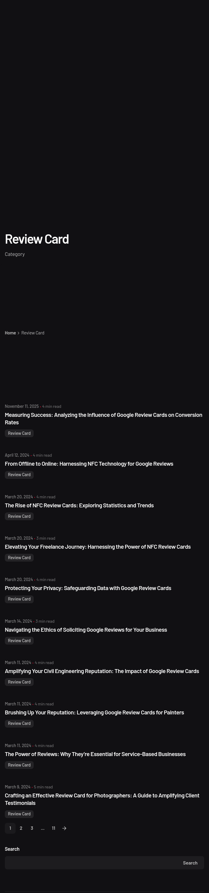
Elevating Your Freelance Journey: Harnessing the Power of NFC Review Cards (98, 546)
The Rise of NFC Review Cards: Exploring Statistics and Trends (79, 505)
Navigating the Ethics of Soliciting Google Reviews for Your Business (86, 629)
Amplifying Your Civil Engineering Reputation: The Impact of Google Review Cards (102, 670)
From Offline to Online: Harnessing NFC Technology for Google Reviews (89, 463)
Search (12, 849)
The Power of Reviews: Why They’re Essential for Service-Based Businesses (95, 753)
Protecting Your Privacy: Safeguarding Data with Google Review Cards (88, 587)
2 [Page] (21, 828)
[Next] (64, 828)
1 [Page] (10, 828)
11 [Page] (53, 828)
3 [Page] (32, 828)
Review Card (19, 433)
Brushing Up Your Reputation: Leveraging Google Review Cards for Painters (94, 712)
